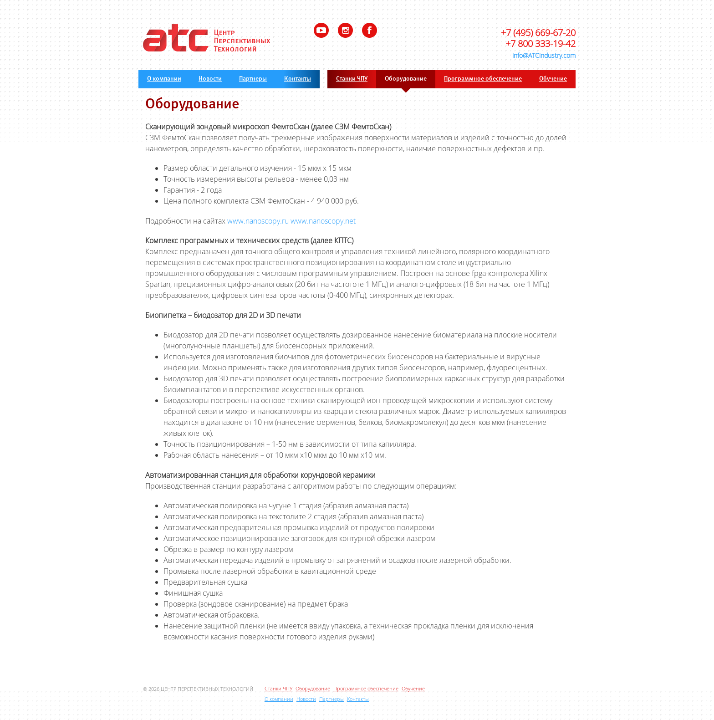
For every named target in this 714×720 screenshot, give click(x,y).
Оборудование (406, 79)
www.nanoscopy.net (323, 221)
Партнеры (253, 79)
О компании (164, 79)
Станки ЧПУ (351, 79)
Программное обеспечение (483, 79)
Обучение (553, 79)
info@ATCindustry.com (544, 55)
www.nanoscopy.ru (258, 221)
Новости (210, 79)
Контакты (297, 79)
